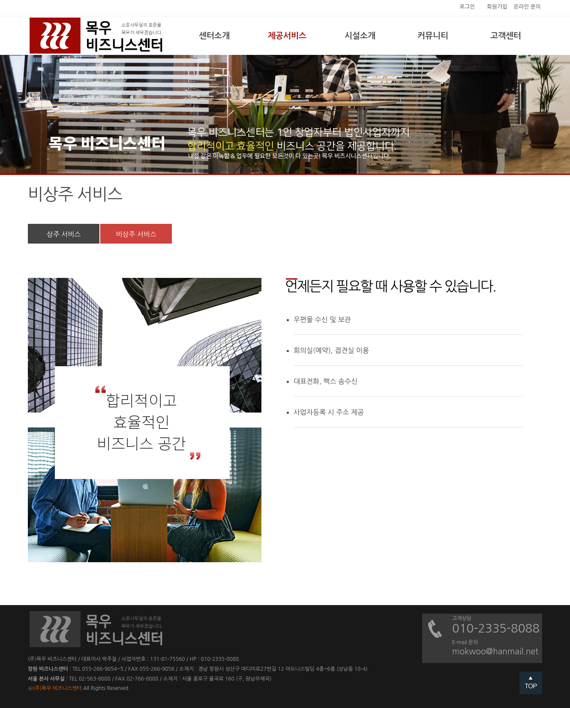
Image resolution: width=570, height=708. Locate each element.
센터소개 (214, 36)
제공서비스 (287, 36)
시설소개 (360, 36)
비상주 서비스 (136, 234)
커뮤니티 (432, 36)
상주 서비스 (64, 234)
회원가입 (497, 6)
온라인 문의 (527, 6)
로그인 (467, 6)
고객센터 (505, 36)
